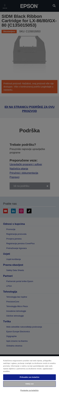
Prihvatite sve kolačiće (29, 377)
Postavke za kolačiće (29, 390)
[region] (29, 375)
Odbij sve (29, 384)
